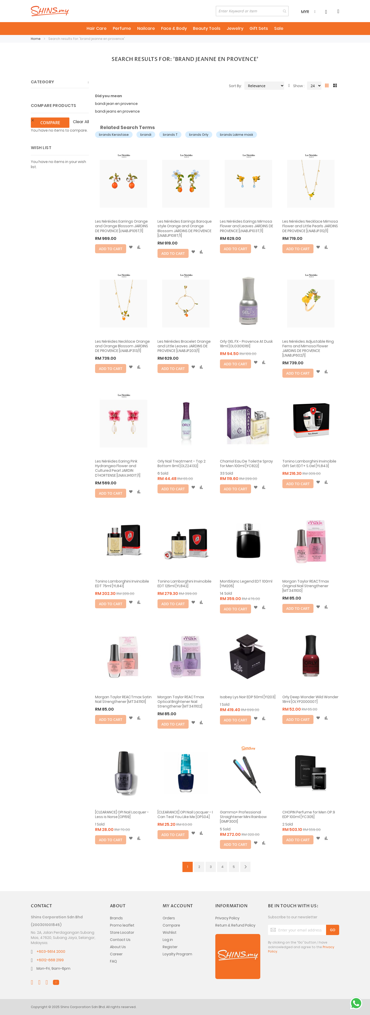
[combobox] (252, 11)
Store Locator (122, 932)
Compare (171, 925)
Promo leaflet (122, 925)
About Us (118, 946)
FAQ (113, 961)
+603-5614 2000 (50, 951)
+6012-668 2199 (50, 960)
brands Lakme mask (236, 134)
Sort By (235, 85)
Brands (116, 918)
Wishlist (170, 932)
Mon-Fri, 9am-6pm (53, 968)
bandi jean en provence (116, 103)
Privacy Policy (227, 918)
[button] (130, 247)
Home (36, 39)
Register (170, 946)
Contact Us (120, 939)
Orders (169, 918)
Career (116, 954)
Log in (168, 939)
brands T (170, 134)
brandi (145, 134)
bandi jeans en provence (117, 111)
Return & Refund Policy (235, 925)
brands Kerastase (114, 134)
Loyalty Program (177, 954)
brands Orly (198, 134)
